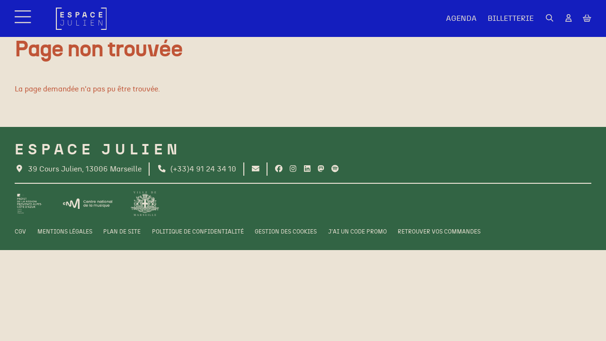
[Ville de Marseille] (145, 203)
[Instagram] (293, 169)
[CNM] (87, 203)
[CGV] (20, 232)
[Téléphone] (196, 169)
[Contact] (255, 169)
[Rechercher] (549, 18)
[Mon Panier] (587, 18)
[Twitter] (321, 169)
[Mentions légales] (64, 232)
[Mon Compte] (568, 18)
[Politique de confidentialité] (198, 232)
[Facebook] (279, 169)
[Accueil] (81, 19)
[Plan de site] (122, 232)
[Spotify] (335, 169)
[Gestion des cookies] (286, 232)
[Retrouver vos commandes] (439, 232)
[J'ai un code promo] (357, 232)
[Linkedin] (307, 169)
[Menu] (24, 18)
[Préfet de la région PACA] (30, 203)
